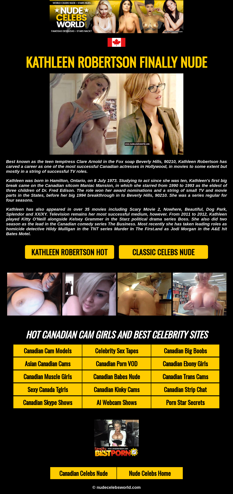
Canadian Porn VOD (116, 363)
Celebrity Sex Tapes (116, 350)
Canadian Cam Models (47, 350)
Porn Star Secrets (185, 402)
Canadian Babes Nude (116, 376)
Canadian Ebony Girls (185, 363)
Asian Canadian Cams (47, 363)
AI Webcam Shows (117, 402)
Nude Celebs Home (150, 473)
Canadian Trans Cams (185, 376)
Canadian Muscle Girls (47, 376)
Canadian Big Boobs (185, 350)
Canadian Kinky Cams (117, 389)
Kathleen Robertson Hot (69, 252)
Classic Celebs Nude (163, 252)
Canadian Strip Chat (185, 389)
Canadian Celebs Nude (83, 473)
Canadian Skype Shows (47, 402)
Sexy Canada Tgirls (47, 389)
